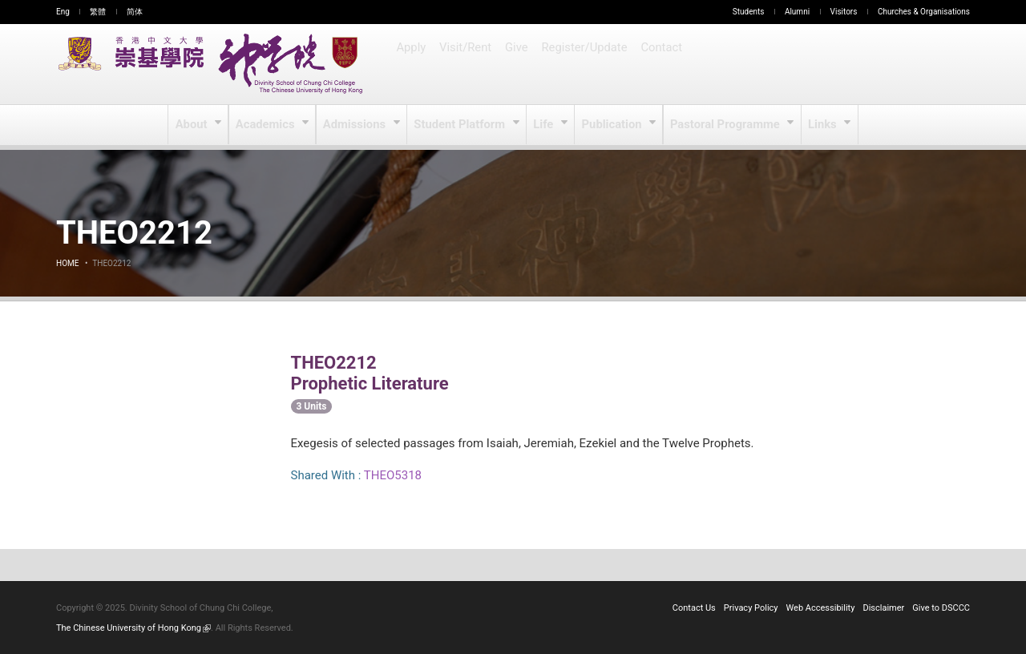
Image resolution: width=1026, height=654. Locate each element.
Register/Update (586, 64)
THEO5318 (393, 475)
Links (820, 125)
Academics (269, 125)
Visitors (844, 11)
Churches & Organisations (924, 11)
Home (67, 263)
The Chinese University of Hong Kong (133, 628)
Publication (614, 125)
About (195, 125)
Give (518, 64)
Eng (63, 11)
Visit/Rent (466, 64)
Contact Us (694, 608)
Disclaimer (883, 608)
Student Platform (461, 125)
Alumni (797, 11)
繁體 (98, 11)
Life (544, 125)
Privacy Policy (751, 608)
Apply (412, 64)
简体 (135, 11)
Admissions (358, 125)
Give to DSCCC (941, 608)
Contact (661, 64)
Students (749, 11)
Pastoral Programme (724, 125)
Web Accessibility (820, 608)
